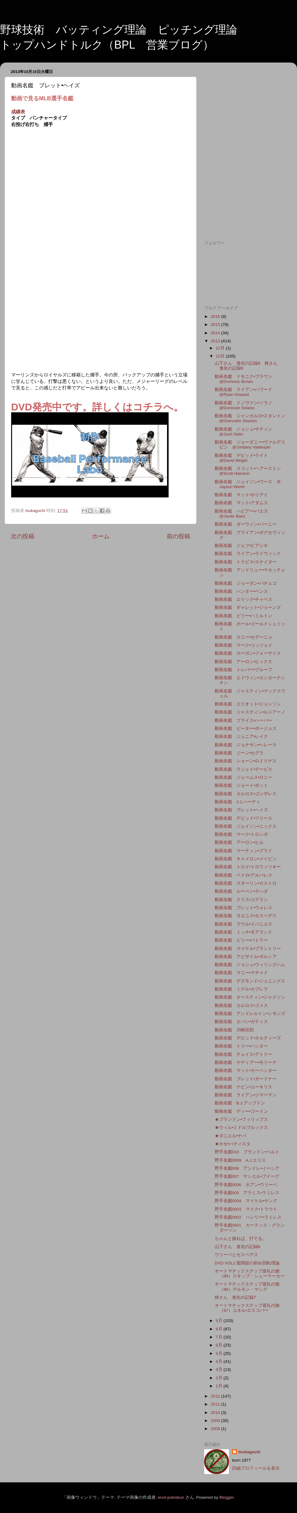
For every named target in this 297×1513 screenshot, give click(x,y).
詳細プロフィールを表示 (256, 1468)
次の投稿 (22, 536)
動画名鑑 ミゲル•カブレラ (241, 989)
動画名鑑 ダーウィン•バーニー (246, 524)
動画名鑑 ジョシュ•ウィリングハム (250, 964)
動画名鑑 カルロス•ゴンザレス (246, 793)
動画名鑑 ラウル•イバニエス (244, 924)
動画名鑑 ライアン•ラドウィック (248, 553)
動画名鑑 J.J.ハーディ (237, 802)
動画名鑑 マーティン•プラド (244, 850)
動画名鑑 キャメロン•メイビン (246, 858)
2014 (216, 333)
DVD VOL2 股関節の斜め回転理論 (247, 1263)
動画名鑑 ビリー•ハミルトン (244, 615)
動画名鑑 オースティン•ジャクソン (250, 997)
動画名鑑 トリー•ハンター (241, 1046)
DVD (21, 407)
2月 (219, 1378)
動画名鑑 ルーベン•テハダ (241, 891)
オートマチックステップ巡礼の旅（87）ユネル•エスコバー (247, 1308)
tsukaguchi (249, 1452)
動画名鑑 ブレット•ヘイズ (241, 810)
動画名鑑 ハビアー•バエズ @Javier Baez (244, 513)
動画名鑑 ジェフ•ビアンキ (241, 545)
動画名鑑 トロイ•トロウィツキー (248, 867)
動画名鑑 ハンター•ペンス (241, 591)
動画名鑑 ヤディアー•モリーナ (246, 1062)
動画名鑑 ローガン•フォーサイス (248, 653)
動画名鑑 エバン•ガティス (241, 1021)
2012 (216, 1396)
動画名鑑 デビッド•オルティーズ (248, 1038)
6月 (219, 1345)
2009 (216, 1420)
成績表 (18, 111)
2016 (216, 316)
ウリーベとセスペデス (236, 1254)
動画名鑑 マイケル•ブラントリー (248, 948)
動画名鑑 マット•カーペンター (246, 1070)
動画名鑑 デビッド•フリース (244, 818)
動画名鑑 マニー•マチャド (241, 972)
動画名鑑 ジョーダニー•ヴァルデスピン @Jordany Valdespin (250, 444)
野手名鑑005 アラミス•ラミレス (247, 1192)
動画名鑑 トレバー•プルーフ (244, 669)
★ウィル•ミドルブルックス (241, 1127)
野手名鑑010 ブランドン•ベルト (247, 1152)
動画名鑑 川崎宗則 (234, 1030)
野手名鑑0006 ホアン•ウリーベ (246, 1184)
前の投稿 (178, 536)
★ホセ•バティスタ (233, 1144)
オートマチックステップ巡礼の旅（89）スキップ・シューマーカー (250, 1273)
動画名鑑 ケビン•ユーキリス (244, 1087)
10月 (221, 356)
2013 (216, 341)
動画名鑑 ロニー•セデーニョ (244, 637)
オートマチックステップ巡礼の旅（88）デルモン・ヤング (247, 1286)
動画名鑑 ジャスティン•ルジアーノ (250, 712)
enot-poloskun (171, 1497)
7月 (219, 1337)
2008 (216, 1428)
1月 (219, 1386)
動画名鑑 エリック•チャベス (244, 599)
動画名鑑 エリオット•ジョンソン (248, 704)
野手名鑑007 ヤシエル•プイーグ (247, 1176)
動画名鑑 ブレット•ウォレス (244, 907)
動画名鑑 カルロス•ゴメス (241, 1005)
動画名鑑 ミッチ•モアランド (244, 932)
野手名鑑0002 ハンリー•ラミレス (248, 1217)
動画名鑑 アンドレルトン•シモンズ (250, 1013)
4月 (219, 1361)
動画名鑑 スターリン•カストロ (246, 883)
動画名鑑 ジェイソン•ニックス (246, 826)
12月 (221, 348)
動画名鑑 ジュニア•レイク (241, 736)
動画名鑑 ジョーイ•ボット (241, 785)
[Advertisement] (245, 106)
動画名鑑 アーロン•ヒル (239, 842)
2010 (216, 1412)
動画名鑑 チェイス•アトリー (244, 1054)
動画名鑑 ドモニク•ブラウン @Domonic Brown (246, 379)
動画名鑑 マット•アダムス (241, 503)
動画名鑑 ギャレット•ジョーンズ (248, 607)
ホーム (101, 536)
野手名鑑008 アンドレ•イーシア (247, 1168)
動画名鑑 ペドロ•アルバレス (244, 875)
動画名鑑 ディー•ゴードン (241, 1111)
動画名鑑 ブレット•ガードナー (246, 1079)
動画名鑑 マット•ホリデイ (241, 494)
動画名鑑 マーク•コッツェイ (244, 645)
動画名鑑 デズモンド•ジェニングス (250, 981)
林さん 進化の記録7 (235, 1297)
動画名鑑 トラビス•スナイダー (246, 562)
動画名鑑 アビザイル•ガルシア (246, 956)
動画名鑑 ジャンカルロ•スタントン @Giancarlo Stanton (252, 418)
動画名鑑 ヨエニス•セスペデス (246, 915)
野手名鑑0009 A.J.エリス (240, 1160)
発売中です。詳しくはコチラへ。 (107, 407)
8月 (219, 1329)
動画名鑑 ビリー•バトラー (241, 940)
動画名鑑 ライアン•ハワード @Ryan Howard (246, 392)
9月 (219, 1320)
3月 (219, 1369)
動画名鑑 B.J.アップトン (240, 1103)
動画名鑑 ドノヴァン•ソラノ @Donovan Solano (246, 405)
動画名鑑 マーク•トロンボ (241, 834)
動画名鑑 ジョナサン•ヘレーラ (246, 745)
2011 (216, 1404)
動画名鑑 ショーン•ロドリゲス (246, 761)
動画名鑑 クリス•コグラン (241, 899)
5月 (219, 1353)
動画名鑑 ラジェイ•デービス (244, 769)
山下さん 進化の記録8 (237, 1246)
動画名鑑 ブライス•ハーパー (244, 720)
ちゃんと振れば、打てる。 (241, 1238)
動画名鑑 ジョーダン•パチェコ (246, 583)
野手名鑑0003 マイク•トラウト (246, 1209)
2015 (216, 324)
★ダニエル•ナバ (231, 1136)
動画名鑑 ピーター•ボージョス (246, 728)
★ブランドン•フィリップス (241, 1119)
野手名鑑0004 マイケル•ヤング (246, 1201)
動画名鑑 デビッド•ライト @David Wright (244, 458)
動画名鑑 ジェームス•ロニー (244, 777)
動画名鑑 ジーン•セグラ (239, 753)
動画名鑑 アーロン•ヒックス (244, 661)
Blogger (226, 1497)
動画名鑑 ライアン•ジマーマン (246, 1095)
